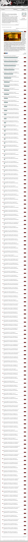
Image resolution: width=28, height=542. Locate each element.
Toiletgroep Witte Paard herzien (9, 124)
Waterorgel (7, 51)
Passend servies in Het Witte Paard (10, 523)
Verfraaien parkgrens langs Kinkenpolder (11, 352)
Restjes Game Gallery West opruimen (10, 234)
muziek (15, 51)
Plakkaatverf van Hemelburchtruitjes (10, 434)
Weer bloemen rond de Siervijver (9, 63)
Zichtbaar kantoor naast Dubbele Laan (10, 259)
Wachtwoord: (15, 9)
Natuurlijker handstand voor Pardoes (10, 324)
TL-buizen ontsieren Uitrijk (8, 255)
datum (25, 28)
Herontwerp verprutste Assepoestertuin (11, 149)
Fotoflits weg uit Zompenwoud (9, 153)
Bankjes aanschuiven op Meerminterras (11, 409)
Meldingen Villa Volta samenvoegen (10, 531)
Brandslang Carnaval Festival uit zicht (10, 450)
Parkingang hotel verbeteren (9, 206)
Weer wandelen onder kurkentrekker (10, 316)
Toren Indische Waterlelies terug (9, 92)
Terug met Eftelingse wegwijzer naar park (11, 116)
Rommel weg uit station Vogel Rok (10, 458)
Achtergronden (10, 6)
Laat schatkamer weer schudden (9, 55)
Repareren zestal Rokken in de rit (9, 141)
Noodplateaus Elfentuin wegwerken (10, 169)
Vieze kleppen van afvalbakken (9, 397)
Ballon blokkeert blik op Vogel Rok (10, 202)
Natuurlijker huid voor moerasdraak (10, 503)
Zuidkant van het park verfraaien (9, 226)
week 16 (24, 16)
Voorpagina (3, 6)
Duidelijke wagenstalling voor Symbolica (11, 442)
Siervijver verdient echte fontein (9, 96)
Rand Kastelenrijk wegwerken (9, 157)
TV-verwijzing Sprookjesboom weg (10, 377)
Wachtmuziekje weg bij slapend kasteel (11, 112)
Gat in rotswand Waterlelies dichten (10, 385)
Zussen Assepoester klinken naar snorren (11, 507)
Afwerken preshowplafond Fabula (10, 470)
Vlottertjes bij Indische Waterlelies (10, 242)
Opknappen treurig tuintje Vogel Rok (10, 210)
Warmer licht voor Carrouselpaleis (10, 161)
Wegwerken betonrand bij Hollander (10, 214)
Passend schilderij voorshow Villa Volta (11, 519)
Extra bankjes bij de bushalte (9, 181)
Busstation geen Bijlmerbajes (9, 198)
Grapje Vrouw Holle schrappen (9, 291)
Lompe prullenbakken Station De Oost (10, 405)
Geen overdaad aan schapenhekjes (10, 275)
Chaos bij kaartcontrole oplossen (9, 218)
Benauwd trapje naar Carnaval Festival (10, 283)
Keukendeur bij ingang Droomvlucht (10, 120)
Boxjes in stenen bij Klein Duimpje (10, 474)
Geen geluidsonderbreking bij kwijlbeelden (11, 446)
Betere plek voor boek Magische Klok (10, 462)
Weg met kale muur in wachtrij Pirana (10, 348)
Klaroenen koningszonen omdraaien (10, 295)
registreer (18, 10)
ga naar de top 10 (23, 19)
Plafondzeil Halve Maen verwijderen (10, 413)
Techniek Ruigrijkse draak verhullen (10, 491)
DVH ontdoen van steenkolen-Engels (10, 320)
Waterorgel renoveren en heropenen (10, 29)
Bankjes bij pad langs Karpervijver (10, 145)
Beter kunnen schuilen (8, 80)
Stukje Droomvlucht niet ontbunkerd (10, 336)
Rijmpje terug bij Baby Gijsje (9, 381)
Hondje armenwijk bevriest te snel (10, 104)
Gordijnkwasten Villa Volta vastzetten (10, 356)
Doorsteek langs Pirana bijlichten (9, 466)
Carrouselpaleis (11, 51)
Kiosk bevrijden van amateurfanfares (10, 417)
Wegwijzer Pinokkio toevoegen (9, 438)
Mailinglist (25, 6)
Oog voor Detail (18, 6)
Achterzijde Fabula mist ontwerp (9, 299)
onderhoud (20, 51)
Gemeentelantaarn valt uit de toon (10, 360)
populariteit (21, 28)
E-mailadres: (3, 9)
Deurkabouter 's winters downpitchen (10, 495)
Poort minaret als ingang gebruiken (10, 279)
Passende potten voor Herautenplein (10, 328)
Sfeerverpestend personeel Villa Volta (10, 421)
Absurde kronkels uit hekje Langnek (10, 527)
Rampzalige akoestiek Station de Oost (10, 177)
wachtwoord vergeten (23, 10)
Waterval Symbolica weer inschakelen (10, 84)
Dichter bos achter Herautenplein (9, 100)
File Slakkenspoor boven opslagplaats (10, 344)
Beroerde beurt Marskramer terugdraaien (11, 454)
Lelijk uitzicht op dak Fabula (9, 88)
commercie (18, 51)
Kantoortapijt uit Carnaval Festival (10, 401)
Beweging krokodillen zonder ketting (10, 287)
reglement (16, 24)
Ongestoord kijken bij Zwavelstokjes (10, 59)
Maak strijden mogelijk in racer (9, 393)
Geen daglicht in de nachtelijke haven (10, 263)
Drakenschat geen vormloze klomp (10, 267)
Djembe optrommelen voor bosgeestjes (11, 222)
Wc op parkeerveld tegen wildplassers (10, 108)
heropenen (5, 51)
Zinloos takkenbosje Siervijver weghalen (11, 478)
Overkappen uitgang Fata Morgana (10, 165)
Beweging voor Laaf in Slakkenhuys (10, 230)
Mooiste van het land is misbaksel (10, 389)
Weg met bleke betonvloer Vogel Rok (10, 340)
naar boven (24, 536)
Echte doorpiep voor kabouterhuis (10, 511)
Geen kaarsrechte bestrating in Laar (10, 238)
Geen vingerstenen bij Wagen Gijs (10, 515)
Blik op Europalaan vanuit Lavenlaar (10, 173)
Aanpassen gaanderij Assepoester (10, 499)
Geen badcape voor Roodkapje (9, 332)
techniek (14, 51)
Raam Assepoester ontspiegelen (9, 271)
